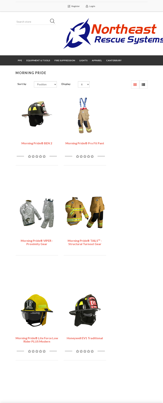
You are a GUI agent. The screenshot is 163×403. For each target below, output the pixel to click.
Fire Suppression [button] (64, 60)
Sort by (21, 84)
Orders (21, 348)
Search (124, 341)
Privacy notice (94, 348)
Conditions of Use (96, 356)
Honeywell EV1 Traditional (127, 238)
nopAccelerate (139, 386)
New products (128, 360)
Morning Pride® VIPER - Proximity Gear (127, 142)
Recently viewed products (130, 350)
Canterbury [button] (114, 60)
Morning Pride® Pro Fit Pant (81, 141)
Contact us (58, 341)
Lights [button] (83, 60)
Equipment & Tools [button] (38, 60)
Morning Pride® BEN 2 (35, 141)
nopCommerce (38, 380)
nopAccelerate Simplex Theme (130, 380)
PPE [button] (20, 60)
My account (24, 341)
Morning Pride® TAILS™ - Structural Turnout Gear (36, 240)
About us (91, 363)
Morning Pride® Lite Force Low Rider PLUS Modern (81, 240)
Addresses (23, 356)
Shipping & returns (96, 341)
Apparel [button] (97, 60)
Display (65, 84)
